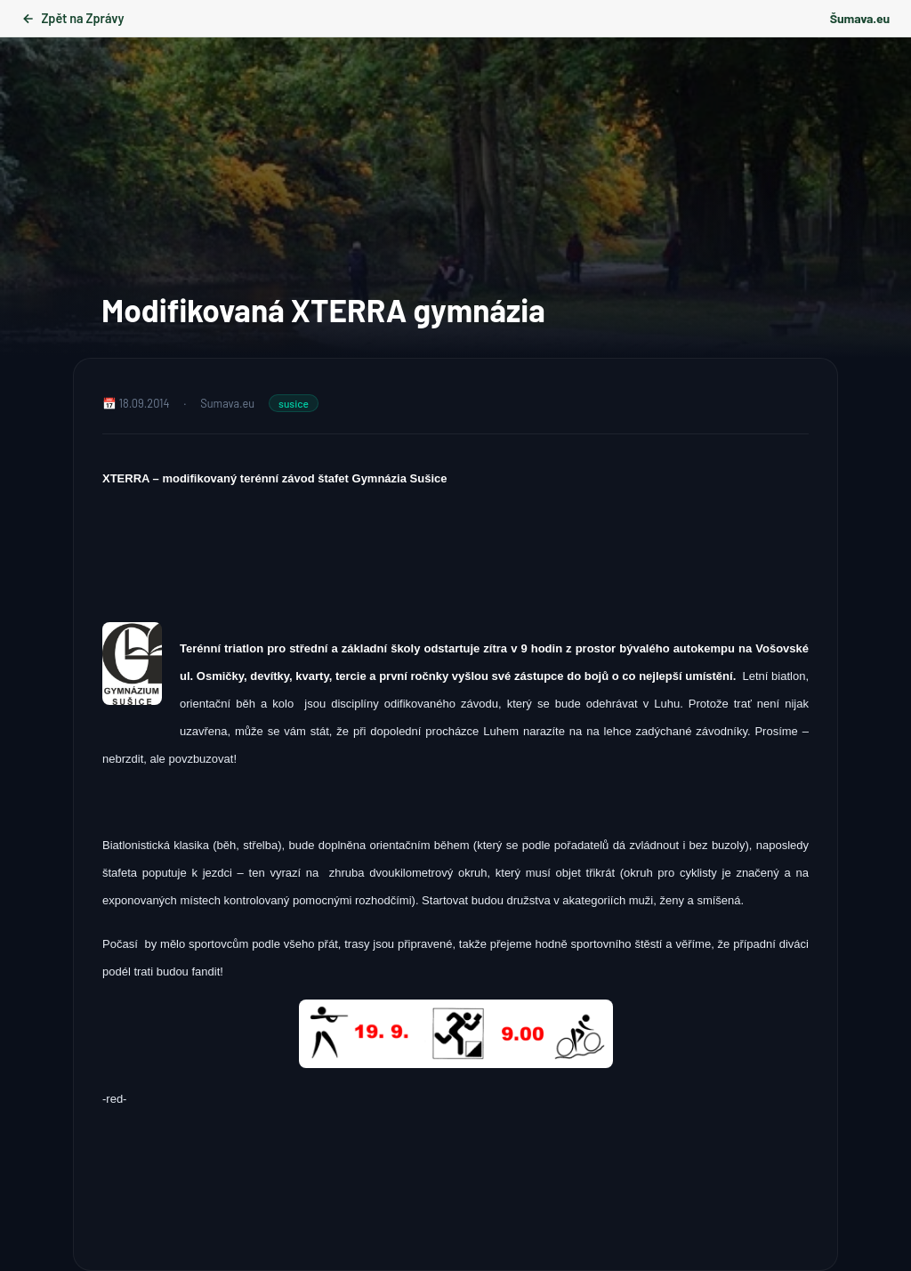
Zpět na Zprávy (72, 18)
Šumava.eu (860, 18)
